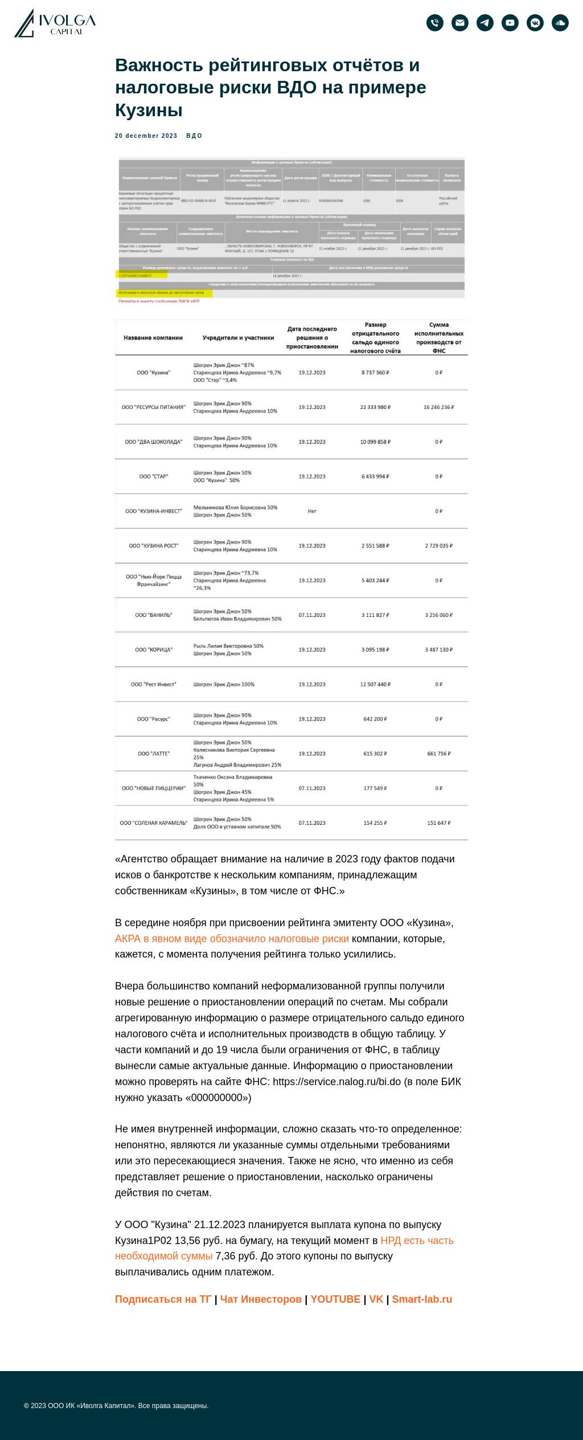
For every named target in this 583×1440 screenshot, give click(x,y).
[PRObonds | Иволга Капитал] (485, 22)
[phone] (435, 22)
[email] (460, 22)
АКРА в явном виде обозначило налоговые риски (232, 938)
